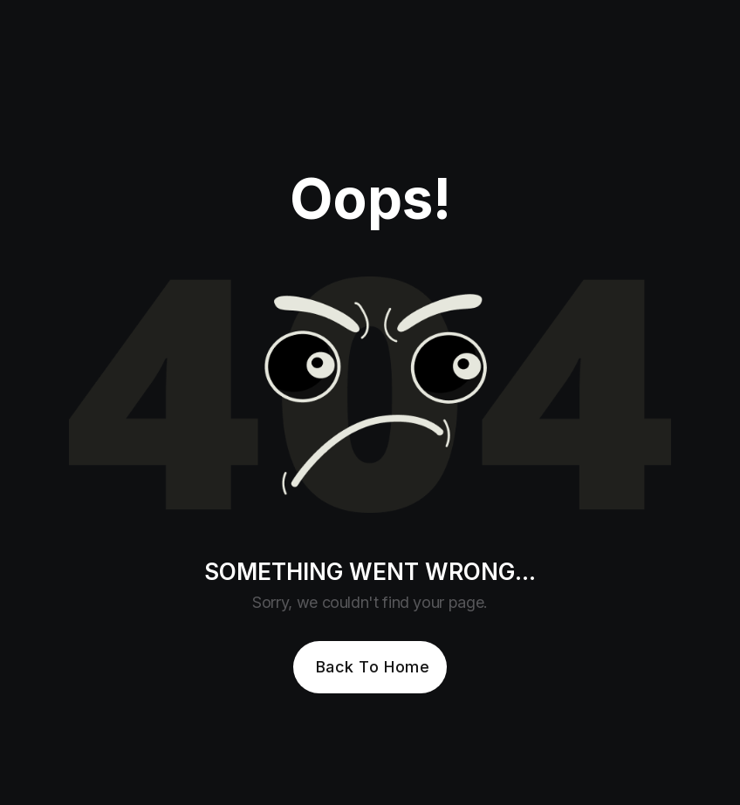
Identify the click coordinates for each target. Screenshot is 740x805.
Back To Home (372, 667)
